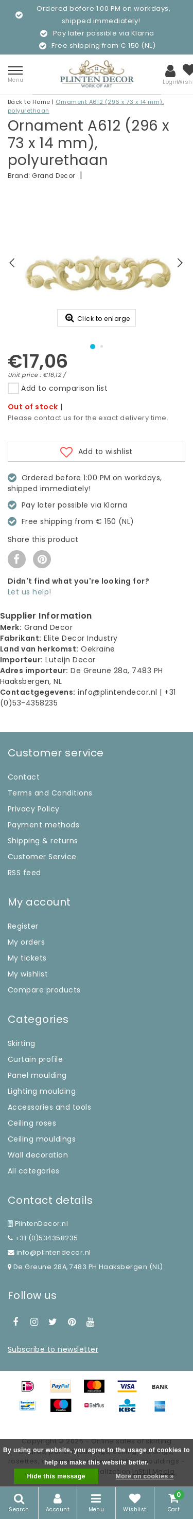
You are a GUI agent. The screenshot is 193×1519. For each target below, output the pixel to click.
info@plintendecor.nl (49, 1252)
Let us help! (29, 592)
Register (23, 926)
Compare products (44, 990)
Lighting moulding (42, 1091)
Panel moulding (37, 1075)
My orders (26, 942)
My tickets (27, 958)
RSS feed (24, 872)
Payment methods (43, 825)
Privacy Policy (34, 809)
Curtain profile (35, 1059)
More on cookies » (145, 1476)
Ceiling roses (32, 1123)
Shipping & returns (43, 841)
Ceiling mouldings (42, 1139)
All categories (34, 1171)
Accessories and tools (49, 1107)
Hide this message (56, 1476)
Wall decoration (38, 1155)
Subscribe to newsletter (53, 1349)
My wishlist (28, 974)
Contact (24, 777)
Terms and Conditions (50, 793)
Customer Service (42, 857)
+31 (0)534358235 (43, 1238)
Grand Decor (53, 175)
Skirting (22, 1043)
